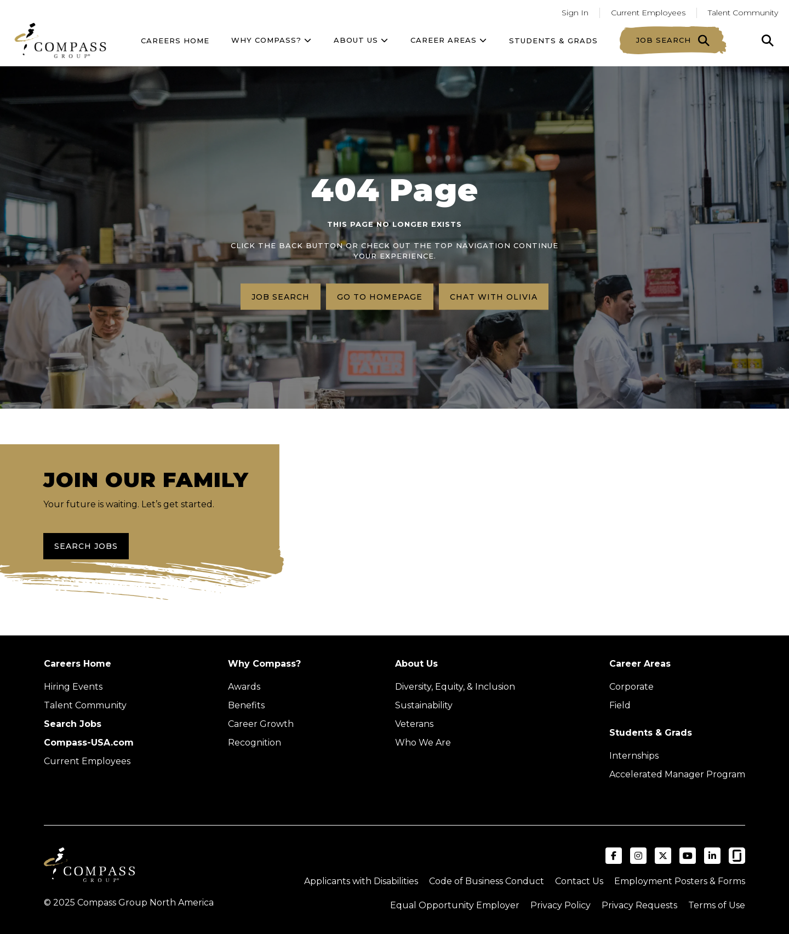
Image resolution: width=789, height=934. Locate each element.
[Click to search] (767, 40)
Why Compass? (271, 40)
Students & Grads (553, 40)
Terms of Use (716, 905)
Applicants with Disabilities (361, 881)
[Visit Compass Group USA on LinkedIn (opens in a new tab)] (712, 855)
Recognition (254, 742)
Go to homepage (379, 296)
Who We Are (423, 742)
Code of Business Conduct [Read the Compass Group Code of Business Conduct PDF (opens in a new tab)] (486, 881)
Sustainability (424, 705)
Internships (634, 755)
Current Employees (87, 761)
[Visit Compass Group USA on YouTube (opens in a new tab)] (687, 855)
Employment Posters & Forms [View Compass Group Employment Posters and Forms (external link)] (679, 881)
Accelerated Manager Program (677, 774)
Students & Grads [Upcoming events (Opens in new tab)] (650, 732)
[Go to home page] (60, 40)
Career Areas (448, 40)
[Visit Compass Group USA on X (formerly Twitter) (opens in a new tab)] (663, 855)
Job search (280, 296)
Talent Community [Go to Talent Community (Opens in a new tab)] (743, 13)
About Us (416, 663)
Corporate (631, 686)
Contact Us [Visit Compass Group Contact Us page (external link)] (579, 881)
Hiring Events (73, 686)
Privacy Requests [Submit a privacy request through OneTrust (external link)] (639, 905)
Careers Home (175, 40)
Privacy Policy (560, 905)
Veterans (414, 724)
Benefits (246, 705)
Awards (244, 686)
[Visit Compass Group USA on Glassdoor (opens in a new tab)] (737, 855)
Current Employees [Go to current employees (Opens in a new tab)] (648, 13)
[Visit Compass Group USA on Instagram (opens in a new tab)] (638, 855)
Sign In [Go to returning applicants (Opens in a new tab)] (575, 13)
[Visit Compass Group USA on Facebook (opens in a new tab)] (613, 855)
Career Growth (261, 724)
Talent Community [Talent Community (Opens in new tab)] (85, 705)
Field (620, 705)
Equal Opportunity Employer (454, 905)
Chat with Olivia (494, 296)
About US (361, 40)
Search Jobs (86, 546)
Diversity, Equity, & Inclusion (455, 686)
